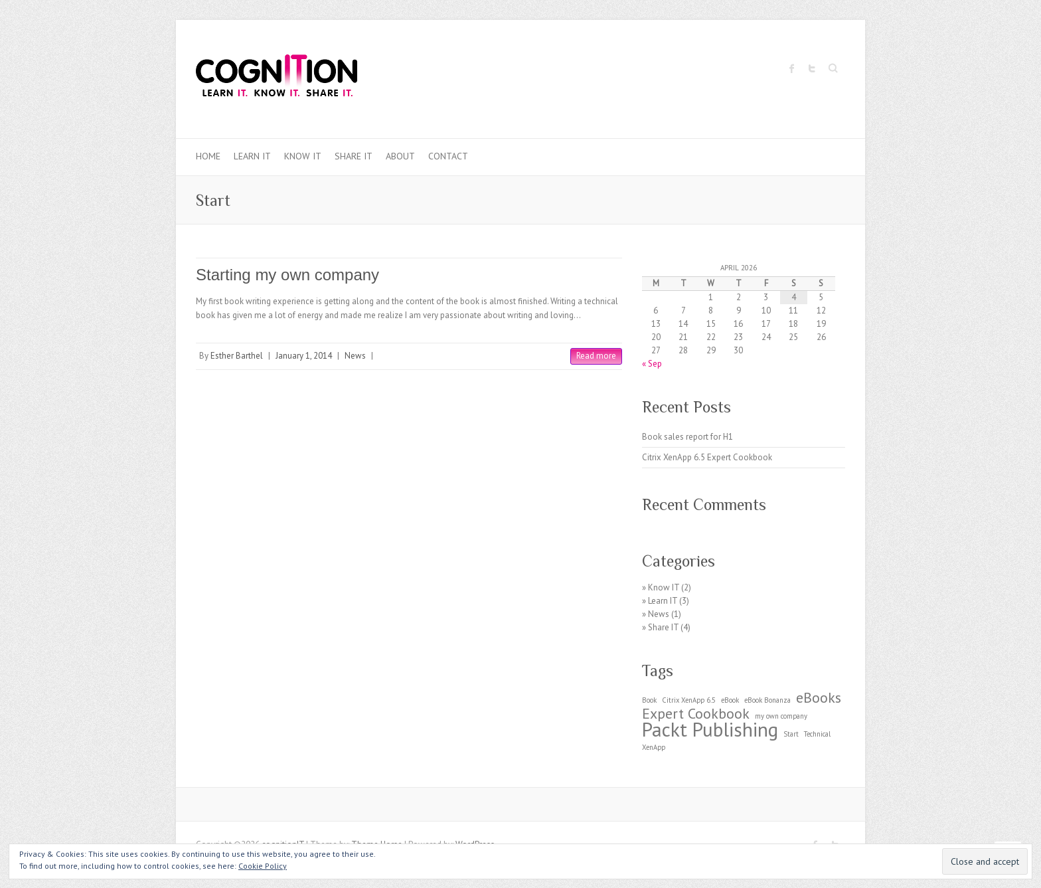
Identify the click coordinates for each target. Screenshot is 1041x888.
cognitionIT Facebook (792, 68)
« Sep (652, 363)
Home (208, 156)
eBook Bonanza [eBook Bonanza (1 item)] (767, 700)
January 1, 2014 (304, 355)
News (355, 355)
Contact (448, 156)
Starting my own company (287, 275)
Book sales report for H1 (687, 436)
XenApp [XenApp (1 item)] (653, 747)
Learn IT (252, 156)
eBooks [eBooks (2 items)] (818, 697)
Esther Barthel (236, 355)
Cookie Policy (262, 866)
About (400, 156)
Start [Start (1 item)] (791, 734)
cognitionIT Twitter (812, 68)
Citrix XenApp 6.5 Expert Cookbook (707, 457)
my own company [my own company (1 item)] (781, 716)
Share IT (353, 156)
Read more (596, 355)
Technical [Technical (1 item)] (817, 734)
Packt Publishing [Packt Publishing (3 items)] (710, 729)
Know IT (302, 156)
